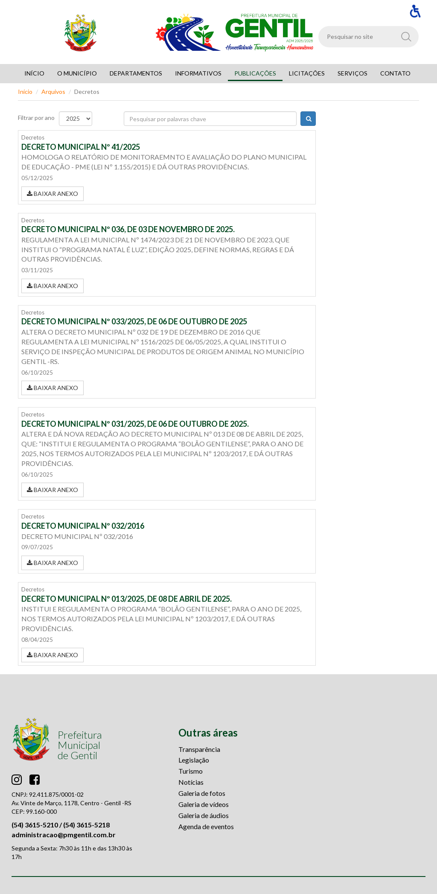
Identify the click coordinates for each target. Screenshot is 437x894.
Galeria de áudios (203, 815)
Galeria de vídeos (203, 804)
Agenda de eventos (206, 826)
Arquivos (53, 91)
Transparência (199, 749)
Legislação (193, 760)
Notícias (191, 782)
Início (25, 91)
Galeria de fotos (201, 793)
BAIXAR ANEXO (52, 193)
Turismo (190, 771)
